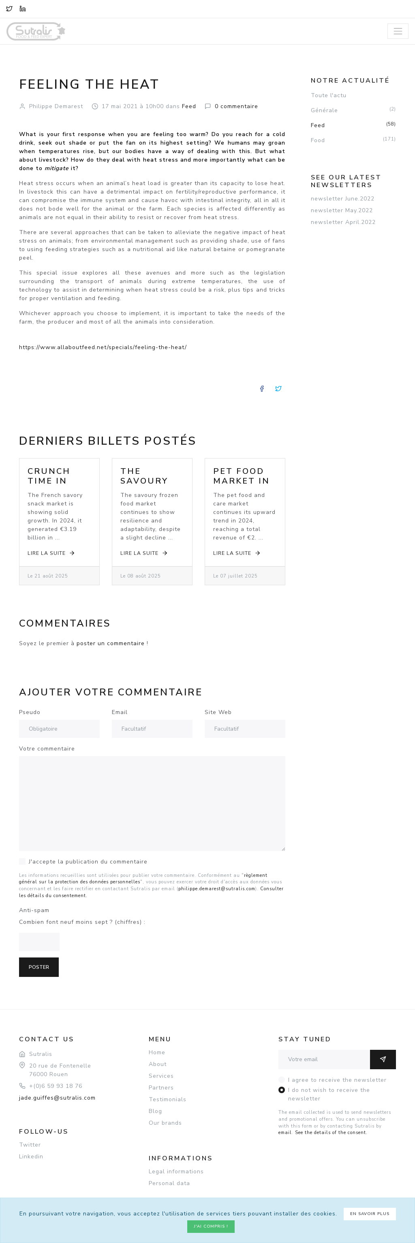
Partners (161, 1088)
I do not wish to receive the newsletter (329, 1094)
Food (353, 140)
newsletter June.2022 (342, 199)
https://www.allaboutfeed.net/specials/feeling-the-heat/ (103, 347)
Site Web (218, 712)
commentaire (236, 106)
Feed (353, 125)
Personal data (169, 1183)
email (285, 1133)
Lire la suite (52, 553)
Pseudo (30, 712)
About (158, 1064)
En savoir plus (369, 1214)
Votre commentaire (47, 749)
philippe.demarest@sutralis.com (216, 889)
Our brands (165, 1123)
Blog (155, 1111)
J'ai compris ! (211, 1226)
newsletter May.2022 (342, 210)
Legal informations (176, 1171)
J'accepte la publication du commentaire (88, 862)
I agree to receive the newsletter (337, 1080)
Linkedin (31, 1156)
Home (157, 1052)
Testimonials (167, 1099)
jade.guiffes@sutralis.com (57, 1098)
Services (161, 1076)
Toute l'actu (329, 95)
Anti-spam (34, 910)
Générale (353, 110)
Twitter (30, 1145)
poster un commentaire (111, 643)
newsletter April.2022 (343, 222)
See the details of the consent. (331, 1133)
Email (120, 712)
